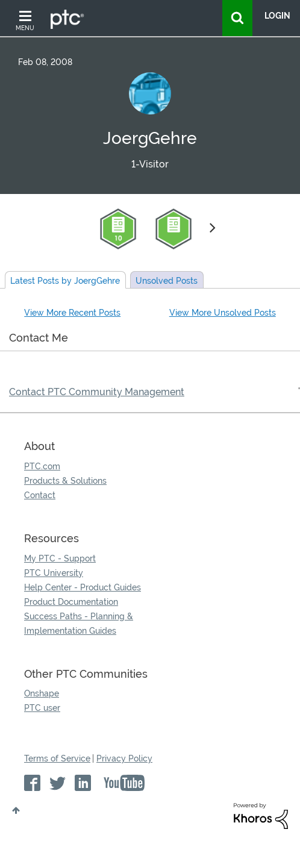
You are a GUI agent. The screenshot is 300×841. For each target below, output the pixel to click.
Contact (39, 495)
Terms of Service (57, 758)
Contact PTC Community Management (96, 392)
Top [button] (16, 810)
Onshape (41, 693)
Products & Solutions (65, 481)
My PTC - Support (60, 558)
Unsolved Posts (167, 281)
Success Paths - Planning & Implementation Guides (78, 623)
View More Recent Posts (72, 312)
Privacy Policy (124, 758)
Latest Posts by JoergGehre (65, 281)
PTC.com (42, 466)
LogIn (277, 15)
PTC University (53, 573)
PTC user (42, 708)
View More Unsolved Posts (222, 312)
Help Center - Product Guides (82, 587)
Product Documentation (71, 602)
